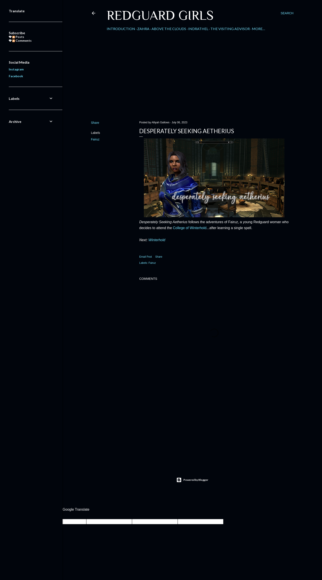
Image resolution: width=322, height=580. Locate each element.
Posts (18, 37)
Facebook (16, 76)
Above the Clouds (169, 29)
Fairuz (95, 139)
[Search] (287, 13)
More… (258, 29)
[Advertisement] (192, 79)
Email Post (145, 256)
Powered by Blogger (192, 480)
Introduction (121, 29)
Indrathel (198, 29)
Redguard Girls (160, 15)
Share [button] (95, 122)
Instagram (16, 69)
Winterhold (156, 240)
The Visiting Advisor (230, 29)
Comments (22, 40)
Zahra (143, 29)
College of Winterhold (189, 228)
